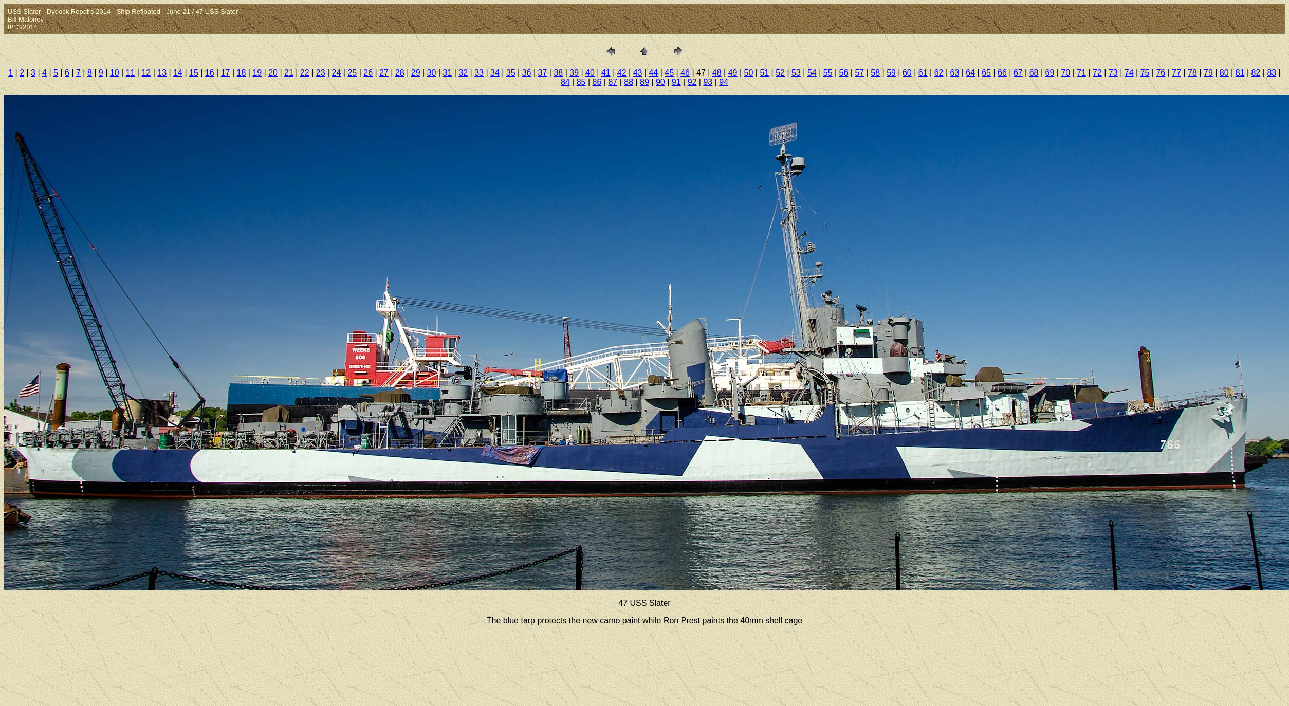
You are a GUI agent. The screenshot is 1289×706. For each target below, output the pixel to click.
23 (320, 72)
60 (907, 72)
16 (209, 72)
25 (352, 72)
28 (399, 72)
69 (1050, 72)
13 (162, 72)
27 (384, 72)
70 (1065, 72)
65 (986, 72)
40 (590, 72)
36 (526, 72)
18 (241, 72)
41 (606, 72)
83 (1271, 72)
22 (304, 72)
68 (1034, 72)
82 (1256, 72)
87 (612, 82)
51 (764, 72)
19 (257, 72)
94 (723, 82)
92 (692, 82)
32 (463, 72)
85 (581, 82)
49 (733, 72)
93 (707, 82)
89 (644, 82)
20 (273, 72)
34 (495, 72)
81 (1240, 72)
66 (1002, 72)
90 (660, 82)
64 (970, 72)
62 (939, 72)
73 (1113, 72)
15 (193, 72)
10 (114, 72)
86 (597, 82)
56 (844, 72)
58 (875, 72)
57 (859, 72)
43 (637, 72)
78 (1192, 72)
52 (780, 72)
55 (828, 72)
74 (1129, 72)
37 (542, 72)
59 (891, 72)
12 (146, 72)
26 (368, 72)
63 (955, 72)
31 (447, 72)
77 (1176, 72)
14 (177, 72)
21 (288, 72)
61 (923, 72)
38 (558, 72)
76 (1160, 72)
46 (685, 72)
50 (748, 72)
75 (1145, 72)
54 (812, 72)
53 (796, 72)
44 (653, 72)
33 (479, 72)
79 (1208, 72)
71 (1081, 72)
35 (510, 72)
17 (225, 72)
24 (336, 72)
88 (628, 82)
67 (1018, 72)
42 (622, 72)
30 (431, 72)
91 (676, 82)
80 (1224, 72)
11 (130, 72)
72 (1097, 72)
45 (669, 72)
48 (717, 72)
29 (415, 72)
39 (574, 72)
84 (565, 82)
